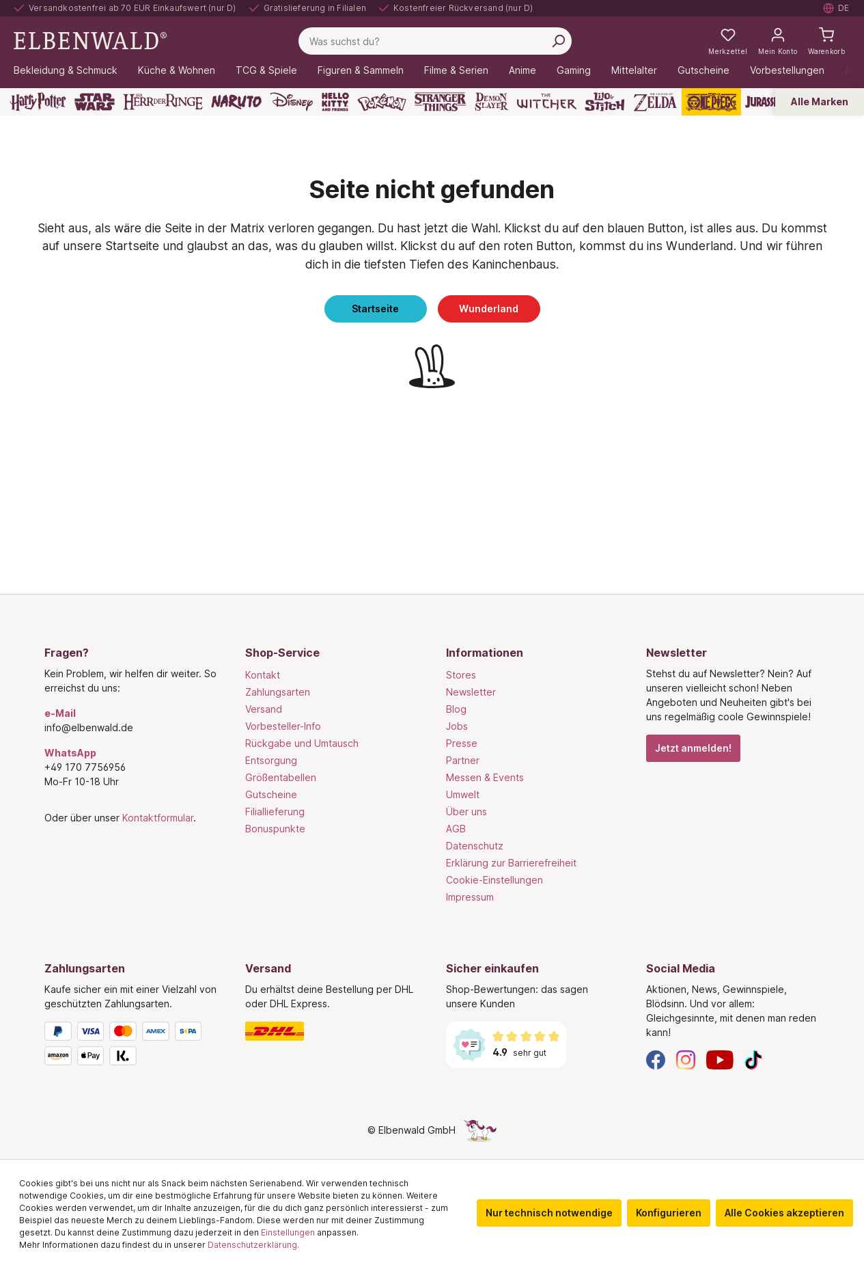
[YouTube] (720, 1059)
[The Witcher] (546, 101)
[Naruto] (236, 101)
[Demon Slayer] (492, 101)
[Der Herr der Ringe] (163, 101)
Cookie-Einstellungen (494, 880)
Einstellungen (288, 1232)
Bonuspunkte (275, 828)
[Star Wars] (94, 101)
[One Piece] (711, 101)
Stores (461, 675)
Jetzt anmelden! (693, 748)
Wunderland (488, 308)
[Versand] (332, 1031)
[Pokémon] (381, 101)
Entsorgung (271, 760)
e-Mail (60, 713)
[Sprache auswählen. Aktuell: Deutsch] (836, 8)
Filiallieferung (275, 811)
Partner (462, 760)
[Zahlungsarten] (131, 1046)
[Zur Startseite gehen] (90, 40)
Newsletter (471, 692)
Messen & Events (485, 777)
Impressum (470, 897)
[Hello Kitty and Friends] (335, 101)
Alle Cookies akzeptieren (784, 1212)
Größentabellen (280, 777)
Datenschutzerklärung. (253, 1245)
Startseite (375, 308)
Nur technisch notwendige (549, 1212)
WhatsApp (70, 753)
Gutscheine (271, 794)
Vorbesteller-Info (283, 726)
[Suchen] (558, 41)
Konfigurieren (668, 1212)
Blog (456, 709)
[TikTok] (753, 1059)
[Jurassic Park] (775, 101)
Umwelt (462, 794)
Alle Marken (819, 101)
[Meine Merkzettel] (728, 41)
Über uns (466, 811)
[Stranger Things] (440, 101)
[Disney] (291, 101)
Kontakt (262, 675)
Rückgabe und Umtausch (302, 743)
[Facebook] (655, 1059)
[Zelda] (654, 101)
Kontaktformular (157, 817)
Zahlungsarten (277, 692)
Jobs (457, 726)
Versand (263, 709)
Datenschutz (474, 845)
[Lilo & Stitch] (605, 101)
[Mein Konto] (778, 41)
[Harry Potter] (38, 101)
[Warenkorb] (826, 41)
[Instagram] (685, 1059)
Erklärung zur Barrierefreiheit (511, 863)
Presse (461, 743)
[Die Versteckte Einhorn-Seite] (480, 1130)
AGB (456, 828)
